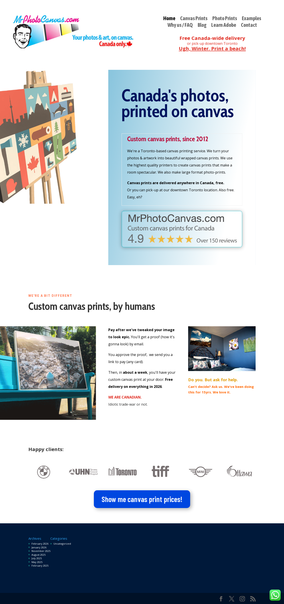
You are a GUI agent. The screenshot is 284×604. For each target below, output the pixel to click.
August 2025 (38, 554)
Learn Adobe (223, 25)
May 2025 (37, 562)
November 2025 (41, 551)
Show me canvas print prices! (142, 499)
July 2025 (37, 558)
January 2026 (39, 547)
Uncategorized (62, 543)
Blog (202, 25)
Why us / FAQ (180, 25)
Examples (251, 19)
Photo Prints (224, 19)
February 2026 (40, 543)
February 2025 (40, 565)
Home (169, 19)
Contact (249, 25)
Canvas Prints (193, 19)
